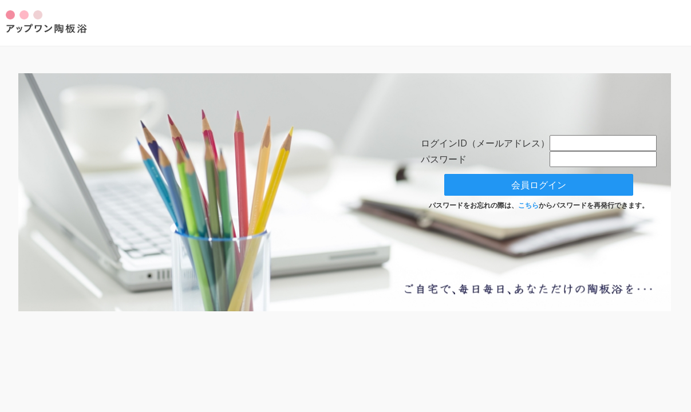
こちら (528, 205)
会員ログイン (538, 185)
